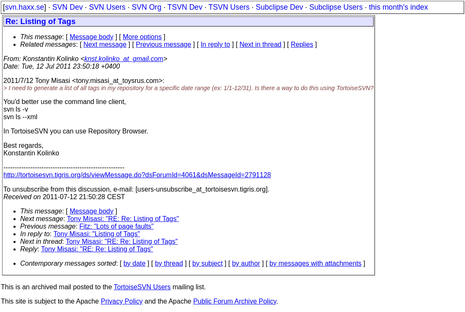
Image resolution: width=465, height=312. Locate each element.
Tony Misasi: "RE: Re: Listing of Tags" (123, 218)
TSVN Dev (184, 7)
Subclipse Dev (279, 7)
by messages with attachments (315, 263)
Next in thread (260, 44)
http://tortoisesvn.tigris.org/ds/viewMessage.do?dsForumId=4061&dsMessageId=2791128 (137, 175)
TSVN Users (229, 7)
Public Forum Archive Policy (234, 301)
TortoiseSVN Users (142, 287)
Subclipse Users (336, 7)
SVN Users (107, 7)
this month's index (398, 7)
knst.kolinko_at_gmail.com (124, 58)
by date (134, 263)
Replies (302, 44)
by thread (169, 263)
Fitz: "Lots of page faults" (117, 226)
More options (142, 36)
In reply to (215, 44)
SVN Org (146, 7)
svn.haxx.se (24, 7)
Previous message (163, 44)
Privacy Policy (122, 301)
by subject (207, 263)
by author (246, 263)
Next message (104, 44)
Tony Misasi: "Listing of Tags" (96, 233)
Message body (91, 36)
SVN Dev (67, 7)
